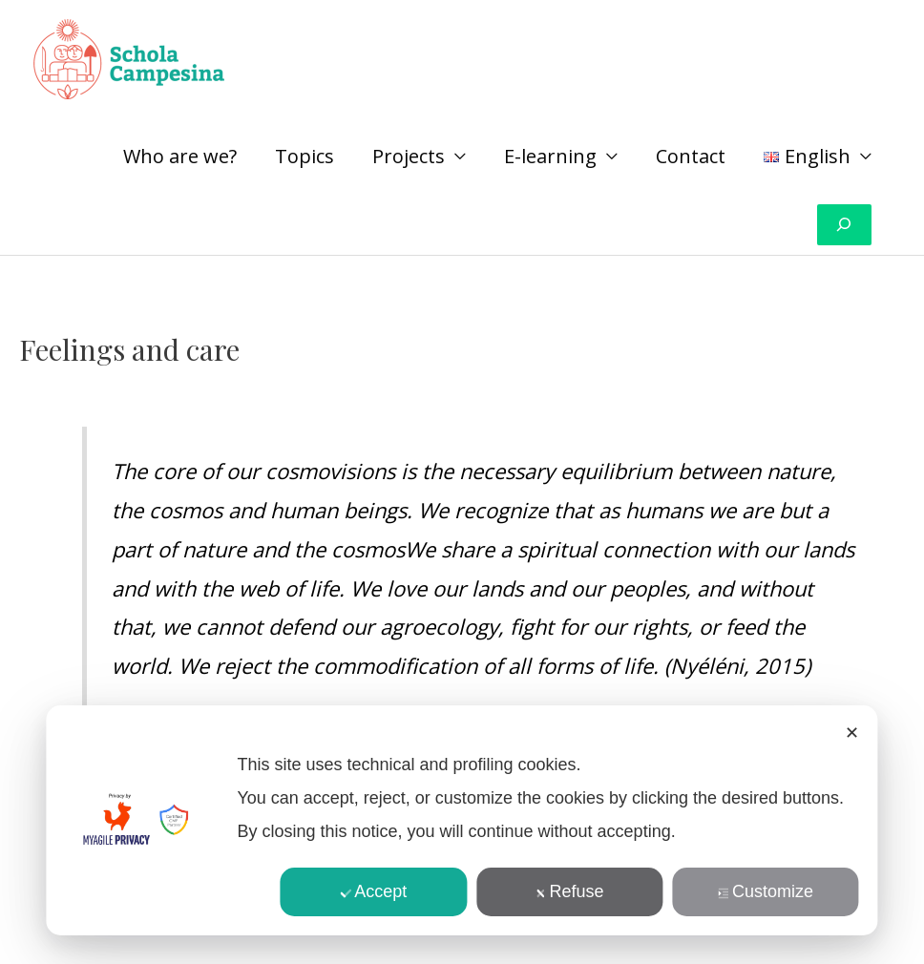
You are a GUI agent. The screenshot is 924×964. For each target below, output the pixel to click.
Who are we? (180, 156)
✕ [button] (852, 733)
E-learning (550, 156)
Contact (690, 156)
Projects (408, 156)
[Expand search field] (844, 224)
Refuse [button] (570, 891)
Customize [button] (765, 891)
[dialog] (461, 820)
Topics (304, 156)
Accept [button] (373, 891)
